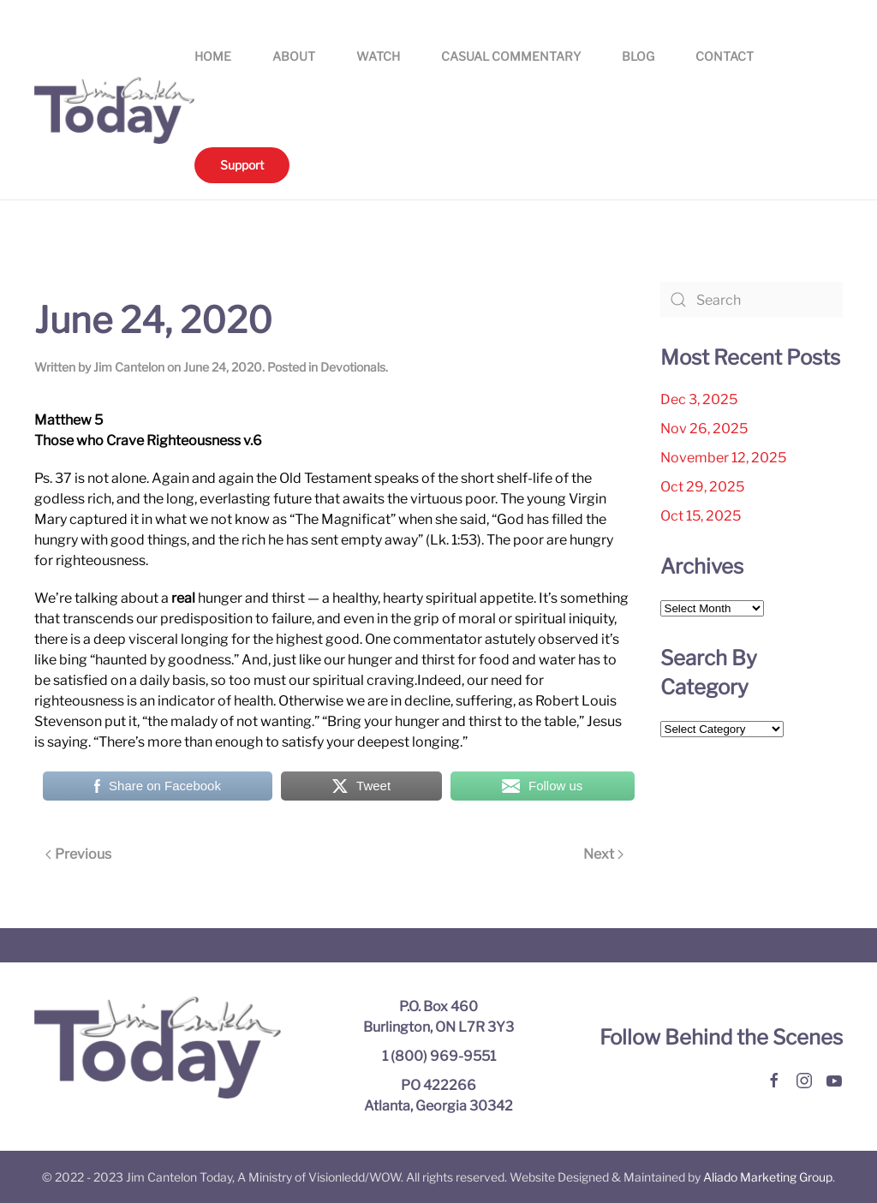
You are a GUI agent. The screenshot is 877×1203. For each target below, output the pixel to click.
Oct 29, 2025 (702, 487)
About (293, 56)
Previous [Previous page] (78, 854)
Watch (378, 56)
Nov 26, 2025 (704, 428)
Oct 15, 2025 (700, 516)
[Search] (752, 300)
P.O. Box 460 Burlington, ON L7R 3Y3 (438, 1016)
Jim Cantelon (128, 367)
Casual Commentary (511, 56)
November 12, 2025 (723, 458)
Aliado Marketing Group (767, 1177)
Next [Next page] (603, 854)
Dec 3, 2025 (698, 399)
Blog (638, 56)
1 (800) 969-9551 (439, 1056)
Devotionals (352, 367)
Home (212, 56)
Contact (724, 56)
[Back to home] (114, 110)
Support (242, 165)
